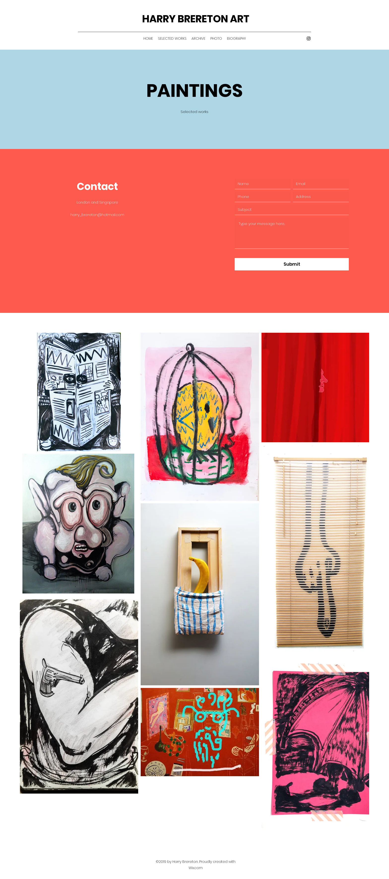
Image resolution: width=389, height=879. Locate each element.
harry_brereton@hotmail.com (97, 214)
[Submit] (292, 264)
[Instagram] (308, 38)
